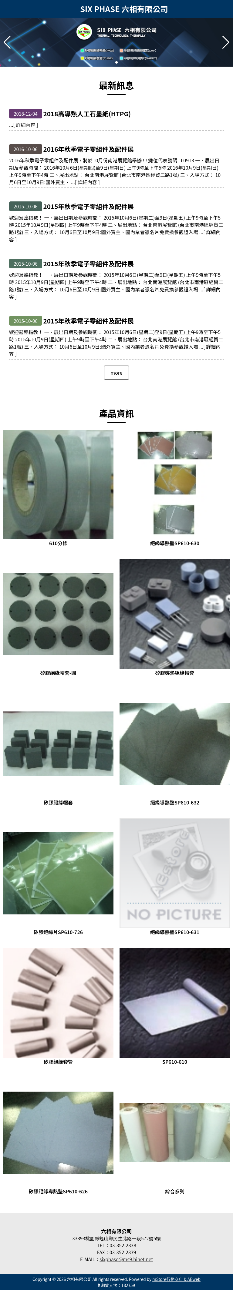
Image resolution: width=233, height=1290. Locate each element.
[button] (116, 62)
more (116, 372)
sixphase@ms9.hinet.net (126, 1259)
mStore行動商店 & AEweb (176, 1279)
